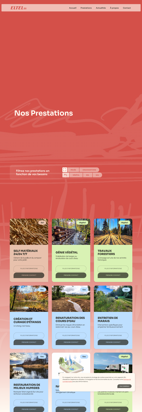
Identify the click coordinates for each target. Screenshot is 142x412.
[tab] (64, 169)
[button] (124, 386)
